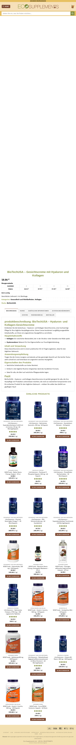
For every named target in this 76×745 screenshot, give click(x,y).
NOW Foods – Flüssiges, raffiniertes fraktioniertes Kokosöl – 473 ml (63, 568)
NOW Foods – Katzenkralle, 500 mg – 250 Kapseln (13, 567)
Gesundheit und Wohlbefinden (22, 299)
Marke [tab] (22, 311)
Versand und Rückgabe (22, 732)
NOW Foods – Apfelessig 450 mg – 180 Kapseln (13, 658)
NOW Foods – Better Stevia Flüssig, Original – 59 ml (13, 473)
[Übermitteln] (73, 13)
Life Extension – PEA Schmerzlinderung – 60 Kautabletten (38, 521)
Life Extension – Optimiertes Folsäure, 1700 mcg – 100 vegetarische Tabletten (13, 612)
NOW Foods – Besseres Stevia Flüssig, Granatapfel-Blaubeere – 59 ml (38, 568)
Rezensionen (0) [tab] (37, 315)
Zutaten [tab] (25, 315)
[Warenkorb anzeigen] (73, 6)
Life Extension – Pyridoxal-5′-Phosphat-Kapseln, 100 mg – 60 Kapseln (38, 474)
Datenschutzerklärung (64, 732)
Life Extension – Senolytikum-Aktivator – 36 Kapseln (63, 424)
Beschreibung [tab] (11, 311)
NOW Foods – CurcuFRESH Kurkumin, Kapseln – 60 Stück (38, 707)
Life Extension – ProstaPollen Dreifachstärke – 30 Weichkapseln (63, 474)
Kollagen (38, 299)
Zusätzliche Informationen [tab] (38, 311)
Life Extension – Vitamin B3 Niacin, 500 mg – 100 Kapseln (63, 658)
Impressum (35, 732)
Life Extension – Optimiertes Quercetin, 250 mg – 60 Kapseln (38, 424)
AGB (11, 732)
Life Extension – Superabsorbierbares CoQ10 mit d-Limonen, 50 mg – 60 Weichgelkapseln (13, 426)
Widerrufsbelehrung (47, 732)
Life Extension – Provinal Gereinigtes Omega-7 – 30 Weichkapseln (13, 521)
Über (36, 734)
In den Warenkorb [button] (13, 440)
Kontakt (6, 732)
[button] (6, 6)
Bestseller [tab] (50, 315)
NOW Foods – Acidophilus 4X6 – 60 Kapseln (63, 611)
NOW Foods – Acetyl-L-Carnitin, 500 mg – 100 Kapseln (13, 707)
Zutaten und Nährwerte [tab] (61, 311)
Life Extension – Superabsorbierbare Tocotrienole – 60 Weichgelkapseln (63, 521)
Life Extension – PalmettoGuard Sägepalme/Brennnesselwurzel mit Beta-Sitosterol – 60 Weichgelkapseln (38, 660)
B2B (40, 734)
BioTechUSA (11, 303)
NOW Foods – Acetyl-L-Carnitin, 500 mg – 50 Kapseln (38, 611)
